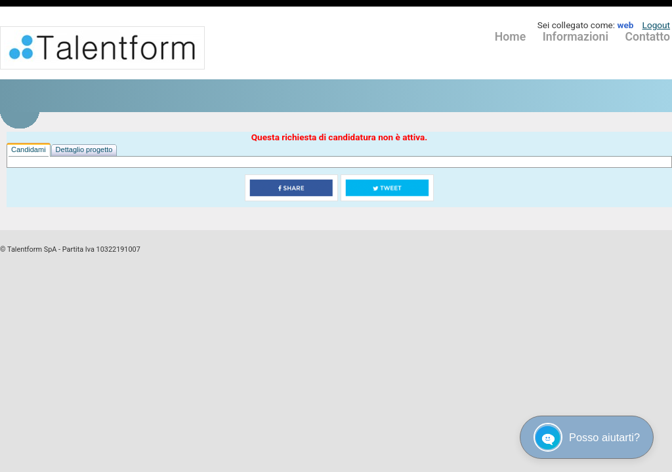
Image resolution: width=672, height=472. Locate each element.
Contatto (647, 36)
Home (510, 36)
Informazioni (575, 36)
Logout (656, 25)
